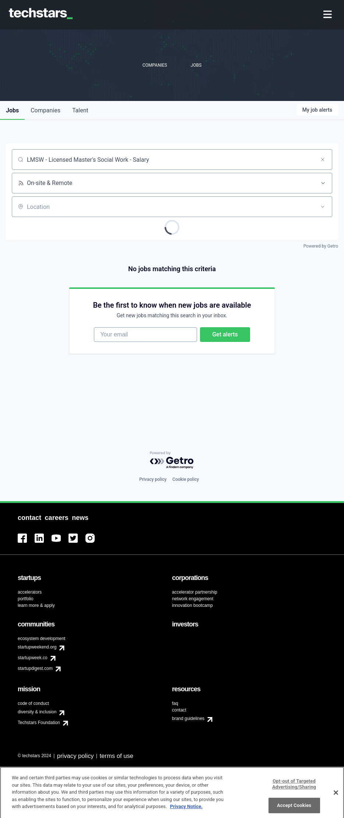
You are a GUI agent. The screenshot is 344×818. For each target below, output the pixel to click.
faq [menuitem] (175, 703)
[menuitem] (328, 15)
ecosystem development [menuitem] (41, 638)
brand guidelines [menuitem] (188, 718)
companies (45, 110)
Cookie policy (185, 479)
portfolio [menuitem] (26, 598)
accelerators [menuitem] (30, 592)
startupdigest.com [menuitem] (35, 668)
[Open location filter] (323, 207)
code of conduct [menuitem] (33, 703)
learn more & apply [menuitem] (36, 605)
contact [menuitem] (179, 710)
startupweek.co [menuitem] (33, 657)
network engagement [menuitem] (192, 598)
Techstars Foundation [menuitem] (39, 722)
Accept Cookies (294, 809)
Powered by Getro (320, 246)
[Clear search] (323, 159)
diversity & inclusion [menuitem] (37, 711)
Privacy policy (152, 479)
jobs (12, 110)
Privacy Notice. (186, 810)
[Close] (336, 796)
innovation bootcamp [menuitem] (192, 605)
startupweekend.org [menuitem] (37, 647)
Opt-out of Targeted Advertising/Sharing (294, 787)
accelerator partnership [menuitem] (194, 592)
